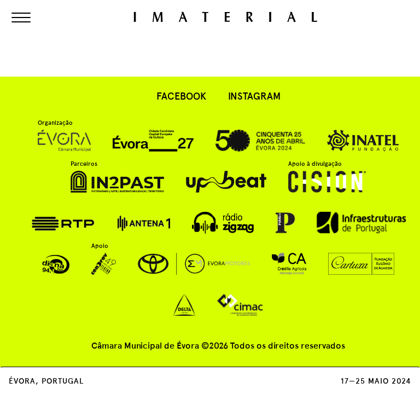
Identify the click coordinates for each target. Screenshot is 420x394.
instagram (254, 96)
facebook (181, 96)
